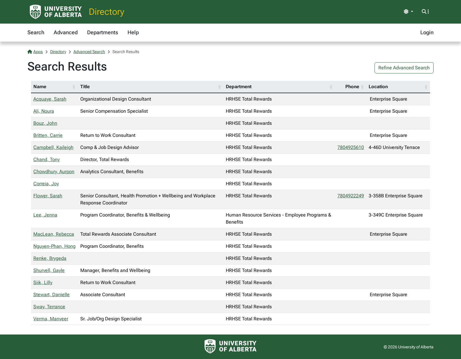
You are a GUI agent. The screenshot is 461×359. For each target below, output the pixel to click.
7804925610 (350, 147)
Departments (102, 32)
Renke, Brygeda (49, 258)
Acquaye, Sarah (49, 99)
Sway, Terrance (49, 306)
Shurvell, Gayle (49, 270)
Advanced (66, 32)
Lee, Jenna (45, 215)
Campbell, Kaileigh (53, 147)
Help (133, 32)
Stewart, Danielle (51, 294)
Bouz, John (45, 123)
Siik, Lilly (42, 282)
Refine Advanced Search (404, 68)
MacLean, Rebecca (53, 234)
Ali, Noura (43, 111)
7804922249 (350, 196)
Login (427, 32)
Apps (35, 51)
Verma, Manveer (50, 319)
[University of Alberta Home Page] (55, 12)
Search (35, 32)
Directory (106, 11)
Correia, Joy (46, 183)
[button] (74, 87)
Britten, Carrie (48, 135)
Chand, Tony (46, 159)
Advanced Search (89, 51)
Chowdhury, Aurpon (53, 171)
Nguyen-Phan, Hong (54, 246)
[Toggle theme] (408, 11)
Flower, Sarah (47, 196)
